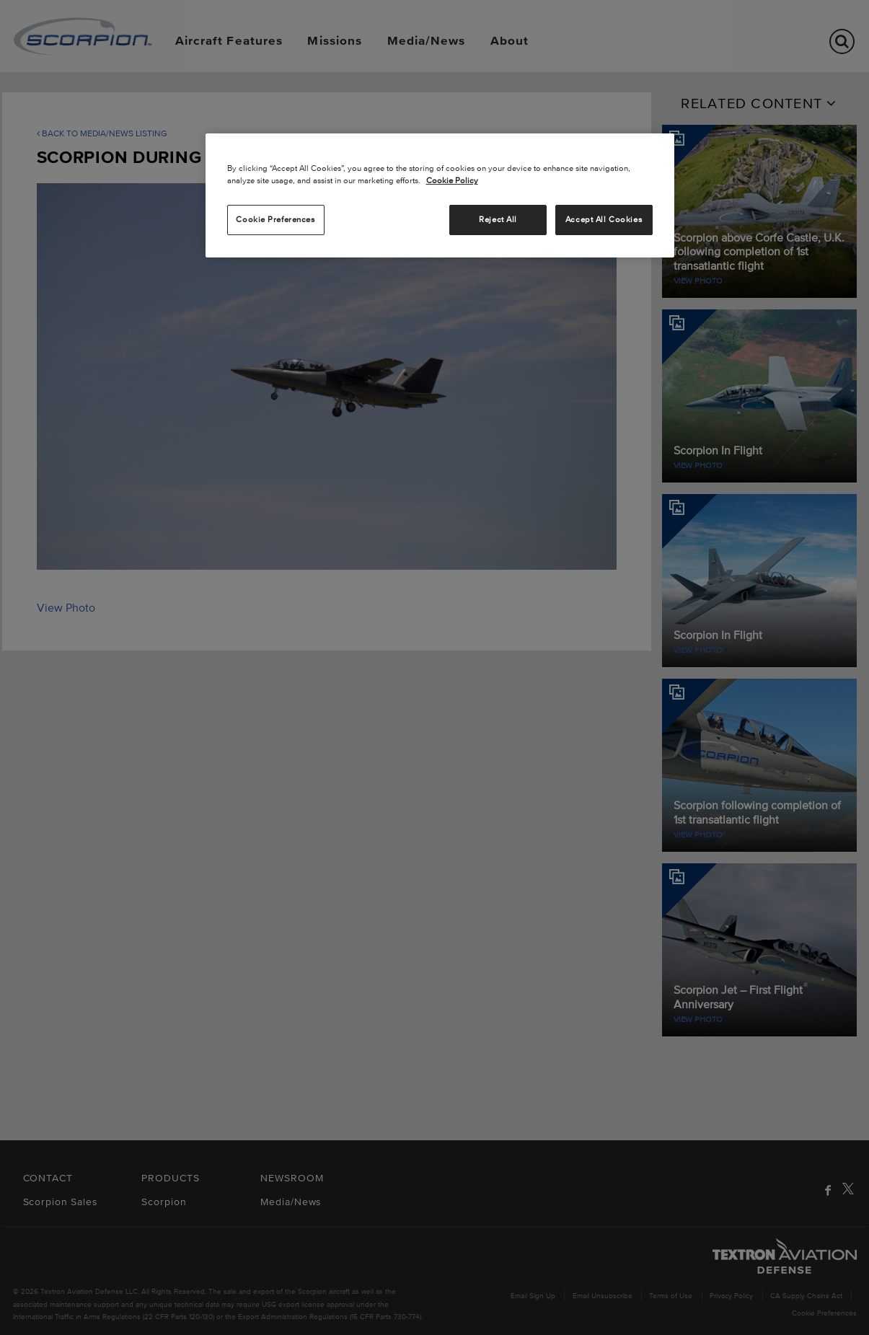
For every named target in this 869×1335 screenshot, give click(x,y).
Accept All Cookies (603, 219)
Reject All (498, 219)
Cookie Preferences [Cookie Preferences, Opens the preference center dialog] (275, 219)
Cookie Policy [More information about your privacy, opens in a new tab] (452, 180)
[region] (440, 195)
